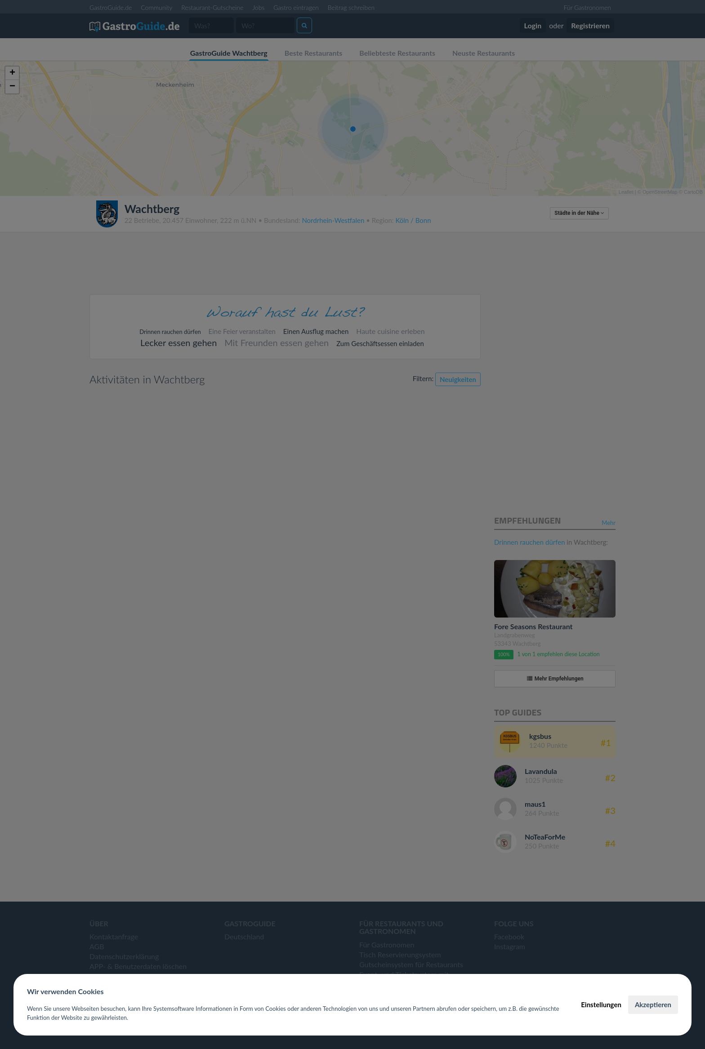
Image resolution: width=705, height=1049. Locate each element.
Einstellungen (601, 1004)
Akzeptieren (653, 1004)
